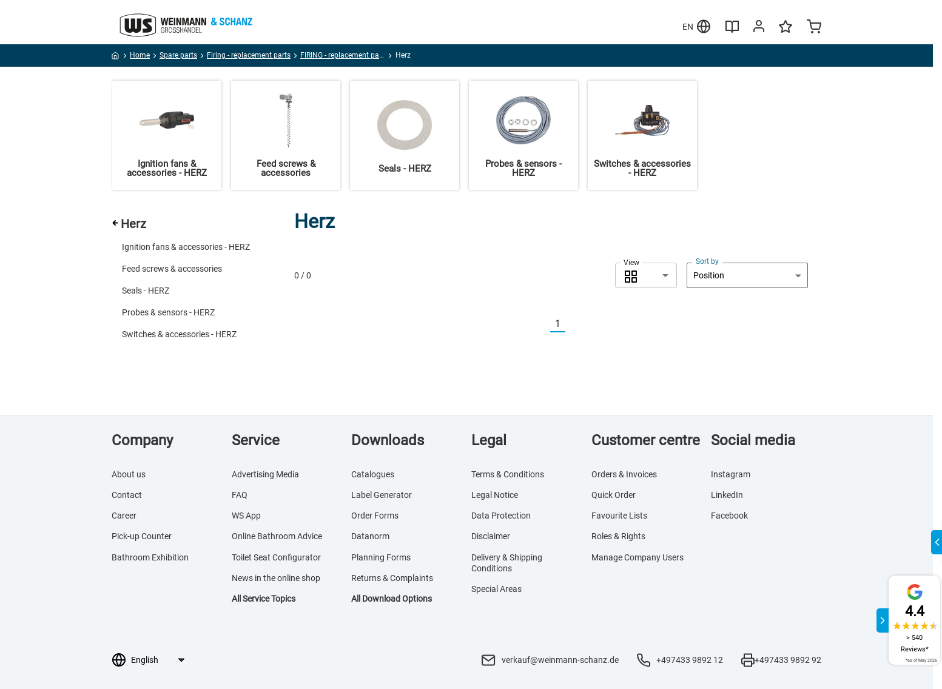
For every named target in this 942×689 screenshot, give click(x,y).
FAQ (239, 495)
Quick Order (613, 495)
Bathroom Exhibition (150, 557)
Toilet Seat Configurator (276, 557)
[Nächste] (572, 324)
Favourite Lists (619, 515)
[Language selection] (157, 660)
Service (256, 440)
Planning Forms (381, 557)
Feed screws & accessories (172, 269)
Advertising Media (265, 474)
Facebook (729, 515)
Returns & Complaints (392, 578)
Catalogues (372, 474)
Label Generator (381, 495)
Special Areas (496, 589)
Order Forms (375, 515)
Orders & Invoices (624, 474)
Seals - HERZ (145, 290)
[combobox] (646, 275)
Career (124, 515)
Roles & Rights (618, 536)
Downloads (387, 440)
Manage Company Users (637, 557)
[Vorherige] (543, 324)
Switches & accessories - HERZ (179, 334)
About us (129, 474)
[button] (646, 275)
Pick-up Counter (142, 536)
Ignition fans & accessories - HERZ (186, 247)
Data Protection (501, 515)
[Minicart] (814, 27)
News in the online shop (276, 578)
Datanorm (370, 536)
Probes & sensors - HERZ (168, 312)
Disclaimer (490, 536)
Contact (127, 495)
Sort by (707, 261)
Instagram (730, 474)
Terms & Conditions (507, 474)
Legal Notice (494, 495)
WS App (246, 515)
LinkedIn (727, 495)
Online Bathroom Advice (277, 536)
